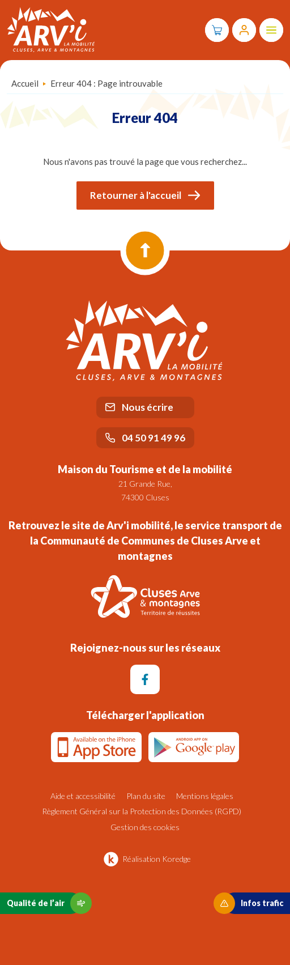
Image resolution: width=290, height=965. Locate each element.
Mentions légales (204, 796)
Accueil (25, 83)
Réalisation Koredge (145, 859)
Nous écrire (139, 407)
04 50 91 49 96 (145, 438)
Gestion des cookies (145, 827)
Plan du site (145, 796)
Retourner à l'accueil (145, 195)
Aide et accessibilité (83, 796)
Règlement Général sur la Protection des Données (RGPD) (141, 811)
